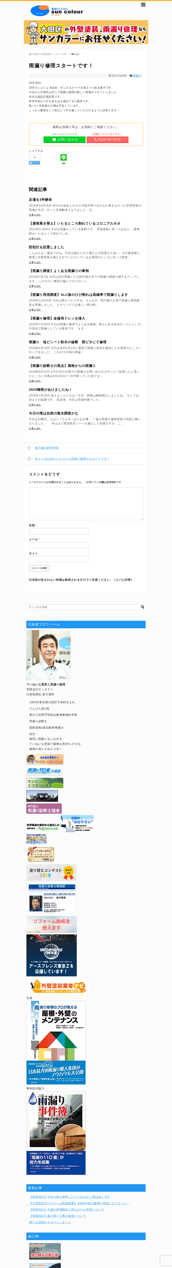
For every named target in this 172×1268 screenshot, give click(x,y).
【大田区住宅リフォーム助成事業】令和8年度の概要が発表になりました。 (79, 1203)
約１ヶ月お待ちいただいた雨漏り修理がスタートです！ (68, 458)
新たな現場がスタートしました (50, 1222)
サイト (33, 553)
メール (34, 539)
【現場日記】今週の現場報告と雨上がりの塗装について (66, 1209)
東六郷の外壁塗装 (43, 448)
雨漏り (137, 75)
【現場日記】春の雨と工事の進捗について (57, 1216)
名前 (33, 525)
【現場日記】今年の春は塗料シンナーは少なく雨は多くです (69, 1197)
